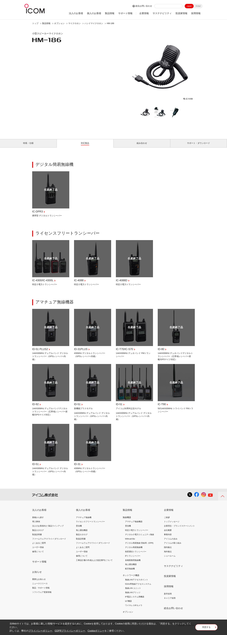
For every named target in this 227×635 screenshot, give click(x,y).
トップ (35, 23)
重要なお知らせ (39, 583)
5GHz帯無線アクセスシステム (138, 587)
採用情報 (196, 13)
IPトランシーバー (132, 559)
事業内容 (168, 538)
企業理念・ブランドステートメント (179, 529)
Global (198, 6)
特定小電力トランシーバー (136, 533)
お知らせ (37, 575)
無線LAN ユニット (133, 591)
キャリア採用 (170, 601)
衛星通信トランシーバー (135, 555)
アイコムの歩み (170, 542)
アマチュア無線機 (83, 521)
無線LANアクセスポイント (136, 583)
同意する (206, 628)
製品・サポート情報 (41, 591)
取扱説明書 (37, 538)
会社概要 (168, 533)
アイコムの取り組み (172, 546)
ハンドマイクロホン (93, 23)
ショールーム (170, 559)
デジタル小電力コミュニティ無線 (139, 538)
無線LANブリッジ (132, 596)
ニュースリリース (40, 587)
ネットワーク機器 (131, 579)
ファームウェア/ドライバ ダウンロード (49, 542)
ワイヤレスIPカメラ (133, 609)
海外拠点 (168, 555)
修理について (38, 555)
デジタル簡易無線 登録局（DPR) (139, 546)
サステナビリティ (162, 13)
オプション (59, 23)
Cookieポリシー (96, 631)
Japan (189, 6)
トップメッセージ (171, 525)
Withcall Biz (130, 542)
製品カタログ (38, 533)
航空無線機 (130, 572)
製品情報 (109, 13)
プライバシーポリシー (40, 631)
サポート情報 (125, 13)
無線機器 (127, 520)
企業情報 (144, 13)
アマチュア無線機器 (133, 525)
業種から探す (38, 521)
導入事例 (36, 525)
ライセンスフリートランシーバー (90, 525)
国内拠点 (168, 551)
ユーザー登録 (38, 551)
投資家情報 (181, 13)
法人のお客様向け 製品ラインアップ (48, 529)
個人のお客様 (94, 13)
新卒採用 (168, 597)
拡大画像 (188, 98)
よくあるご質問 (39, 546)
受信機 (79, 529)
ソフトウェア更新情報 (41, 595)
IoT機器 (128, 604)
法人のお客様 (76, 13)
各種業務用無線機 (133, 563)
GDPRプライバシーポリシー (70, 631)
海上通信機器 (82, 533)
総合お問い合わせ (143, 6)
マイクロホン (74, 23)
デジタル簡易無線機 (133, 551)
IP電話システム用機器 (134, 600)
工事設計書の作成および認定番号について (94, 563)
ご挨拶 (167, 521)
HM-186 (110, 23)
